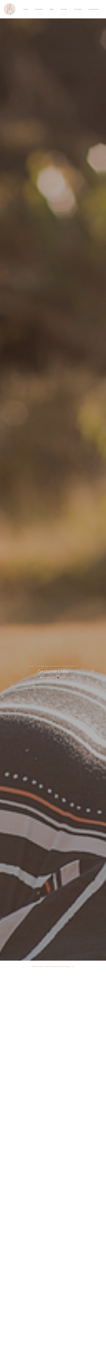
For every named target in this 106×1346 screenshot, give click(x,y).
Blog (52, 9)
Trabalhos (39, 9)
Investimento (94, 9)
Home (25, 9)
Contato (64, 9)
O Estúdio (78, 9)
